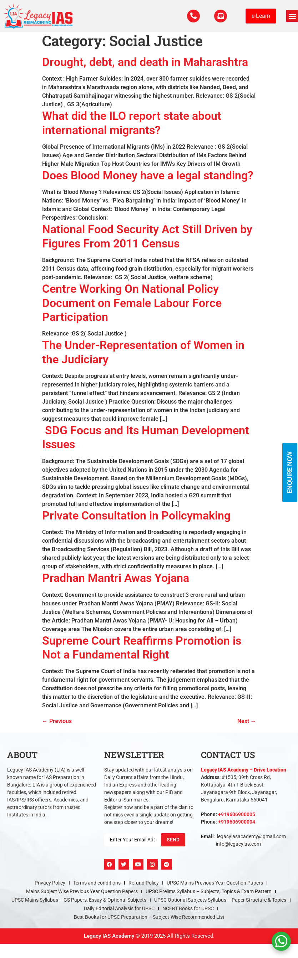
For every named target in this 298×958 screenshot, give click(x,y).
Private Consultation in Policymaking (136, 515)
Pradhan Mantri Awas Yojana (115, 578)
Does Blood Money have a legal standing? (147, 175)
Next (246, 721)
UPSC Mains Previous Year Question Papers (215, 883)
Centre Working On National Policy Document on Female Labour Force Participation (132, 303)
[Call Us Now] (191, 16)
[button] (292, 16)
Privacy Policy (50, 883)
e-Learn (261, 15)
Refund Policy (143, 883)
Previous (57, 721)
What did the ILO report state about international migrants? (131, 123)
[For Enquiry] (220, 16)
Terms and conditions (97, 883)
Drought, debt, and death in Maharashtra (145, 62)
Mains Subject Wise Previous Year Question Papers (82, 891)
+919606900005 (236, 814)
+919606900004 (236, 822)
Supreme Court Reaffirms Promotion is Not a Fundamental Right (141, 647)
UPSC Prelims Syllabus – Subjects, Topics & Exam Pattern (209, 891)
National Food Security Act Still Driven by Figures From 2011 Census (147, 236)
